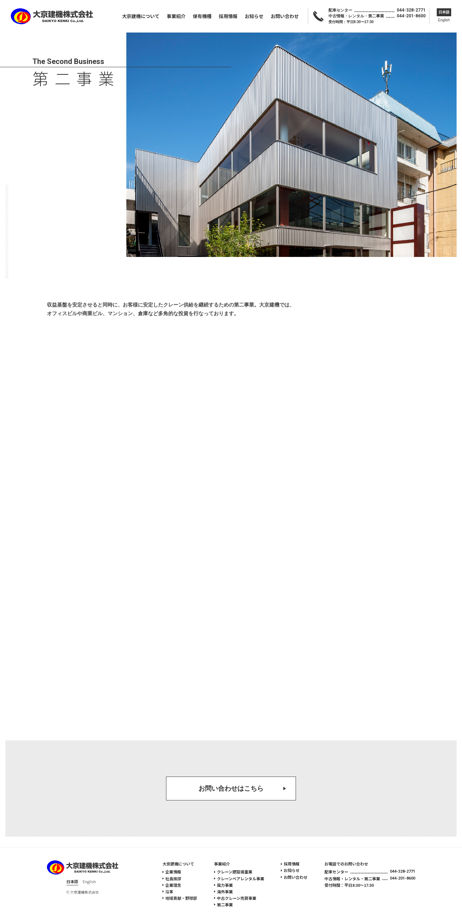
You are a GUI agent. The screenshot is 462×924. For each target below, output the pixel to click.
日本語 (444, 12)
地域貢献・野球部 (181, 898)
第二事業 (225, 904)
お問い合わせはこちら (231, 788)
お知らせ (254, 16)
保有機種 (202, 16)
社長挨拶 (173, 878)
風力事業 (225, 885)
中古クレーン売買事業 (236, 898)
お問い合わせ (285, 16)
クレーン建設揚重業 (234, 871)
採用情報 (228, 16)
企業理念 (173, 885)
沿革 (169, 891)
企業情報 (173, 871)
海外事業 (225, 891)
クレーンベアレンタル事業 (240, 878)
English (444, 20)
